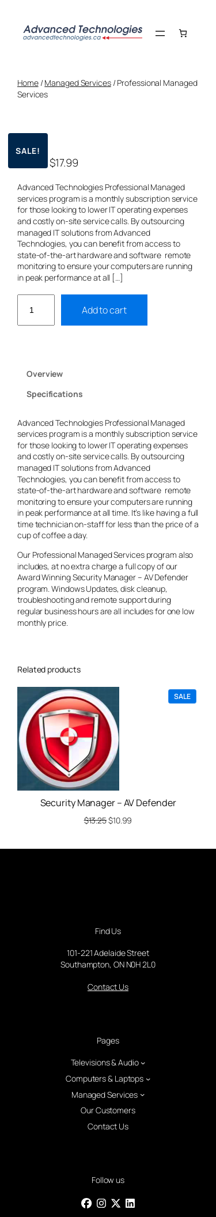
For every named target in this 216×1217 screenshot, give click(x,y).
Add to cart (104, 310)
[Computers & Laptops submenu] (148, 1078)
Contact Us (108, 986)
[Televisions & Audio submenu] (143, 1062)
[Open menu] (160, 33)
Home (28, 82)
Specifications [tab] (54, 393)
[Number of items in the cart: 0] (183, 33)
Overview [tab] (44, 373)
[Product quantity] (36, 310)
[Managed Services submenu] (142, 1094)
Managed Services (77, 82)
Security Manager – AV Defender (108, 803)
